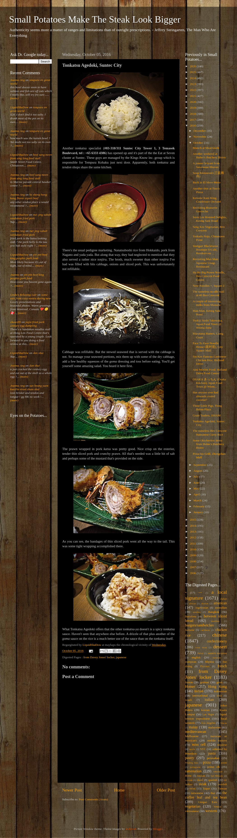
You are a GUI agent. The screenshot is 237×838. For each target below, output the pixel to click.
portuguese (195, 767)
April (197, 494)
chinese (219, 635)
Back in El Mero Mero (206, 182)
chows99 (15, 322)
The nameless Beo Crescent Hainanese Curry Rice (210, 432)
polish (224, 762)
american (220, 603)
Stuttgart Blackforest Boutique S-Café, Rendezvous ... (205, 249)
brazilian (215, 621)
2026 (193, 66)
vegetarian (192, 806)
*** (200, 592)
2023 (193, 84)
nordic (192, 749)
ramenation (193, 771)
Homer (190, 687)
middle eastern (217, 740)
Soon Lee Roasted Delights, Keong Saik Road (210, 218)
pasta (212, 753)
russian (201, 775)
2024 (193, 78)
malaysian (214, 727)
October (198, 142)
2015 (193, 519)
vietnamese (192, 811)
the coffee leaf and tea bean (206, 795)
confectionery (217, 641)
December (200, 130)
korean (205, 710)
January (198, 512)
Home (119, 790)
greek (219, 682)
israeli (188, 700)
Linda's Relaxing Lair (23, 294)
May (196, 488)
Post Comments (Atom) (93, 799)
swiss (192, 788)
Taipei (206, 788)
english (196, 657)
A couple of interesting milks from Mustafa (207, 303)
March (197, 500)
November (200, 136)
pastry (189, 758)
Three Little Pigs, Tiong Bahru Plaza (207, 407)
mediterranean (195, 732)
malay (193, 727)
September (200, 464)
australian (221, 607)
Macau (223, 723)
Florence (204, 666)
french (222, 666)
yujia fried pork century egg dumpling (27, 323)
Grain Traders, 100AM (207, 415)
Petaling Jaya (191, 762)
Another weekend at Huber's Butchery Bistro (209, 155)
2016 (193, 125)
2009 (193, 555)
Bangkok (213, 612)
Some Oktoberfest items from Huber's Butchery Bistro (208, 444)
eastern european (217, 653)
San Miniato (216, 775)
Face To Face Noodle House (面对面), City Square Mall (208, 347)
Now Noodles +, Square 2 (208, 285)
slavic (200, 780)
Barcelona (190, 616)
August (198, 470)
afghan (223, 598)
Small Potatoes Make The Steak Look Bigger (95, 19)
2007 (193, 567)
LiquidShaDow (19, 107)
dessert (220, 646)
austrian (196, 612)
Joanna (14, 274)
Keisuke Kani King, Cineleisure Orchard (207, 199)
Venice (217, 806)
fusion (189, 682)
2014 (193, 525)
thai (213, 793)
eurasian (217, 657)
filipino (209, 661)
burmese (189, 630)
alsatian (204, 603)
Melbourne (191, 736)
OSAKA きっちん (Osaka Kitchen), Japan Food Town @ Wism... (209, 383)
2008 (193, 561)
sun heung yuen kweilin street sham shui (29, 387)
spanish (212, 780)
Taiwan (222, 788)
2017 (193, 119)
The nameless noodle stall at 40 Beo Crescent (208, 293)
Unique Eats (207, 802)
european (190, 661)
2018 (193, 113)
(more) (14, 98)
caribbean (205, 630)
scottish (189, 780)
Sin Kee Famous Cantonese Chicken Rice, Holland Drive (209, 360)
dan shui (38, 353)
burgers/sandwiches (199, 625)
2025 (193, 72)
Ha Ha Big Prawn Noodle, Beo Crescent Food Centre (209, 276)
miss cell (199, 745)
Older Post (166, 790)
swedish (222, 784)
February (199, 506)
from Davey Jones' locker (98, 657)
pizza (207, 762)
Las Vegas (208, 714)
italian (209, 700)
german (204, 682)
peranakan (213, 758)
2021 (193, 96)
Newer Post (72, 790)
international (200, 695)
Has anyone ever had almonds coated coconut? (205, 396)
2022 (193, 90)
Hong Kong (217, 687)
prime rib (213, 767)
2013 (193, 531)
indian (198, 691)
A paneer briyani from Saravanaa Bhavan (206, 165)
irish (219, 695)
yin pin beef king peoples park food (28, 256)
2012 (193, 537)
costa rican (201, 647)
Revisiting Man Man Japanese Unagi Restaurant (205, 262)
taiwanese (197, 793)
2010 (193, 549)
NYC (203, 749)
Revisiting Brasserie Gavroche (205, 209)
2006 (193, 573)
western (211, 811)
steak (202, 784)
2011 (193, 543)
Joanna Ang (17, 80)
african (192, 603)
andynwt (130, 829)
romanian (218, 771)
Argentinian (201, 607)
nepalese (222, 744)
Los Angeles (208, 723)
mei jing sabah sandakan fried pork (30, 216)
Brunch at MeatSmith (206, 148)
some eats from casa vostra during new (30, 296)
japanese (121, 657)
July (196, 476)
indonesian (220, 691)
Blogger (158, 829)
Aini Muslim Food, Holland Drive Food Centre (210, 371)
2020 (193, 102)
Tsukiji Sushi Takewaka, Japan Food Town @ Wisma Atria (208, 324)
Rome (188, 775)
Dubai (200, 653)
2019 (193, 107)
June (196, 482)
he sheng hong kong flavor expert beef (28, 196)
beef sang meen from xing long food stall (31, 156)
